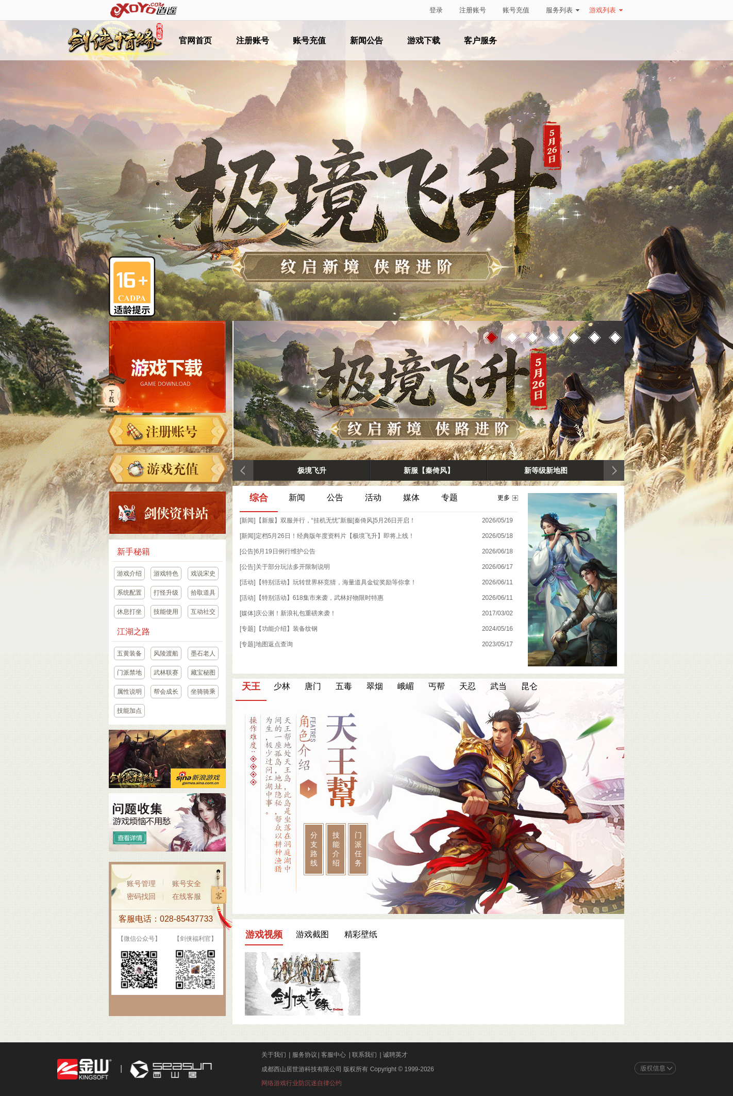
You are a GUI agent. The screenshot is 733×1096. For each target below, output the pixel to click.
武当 (498, 686)
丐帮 (436, 686)
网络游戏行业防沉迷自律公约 (301, 1083)
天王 (251, 687)
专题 (449, 497)
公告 (335, 497)
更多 (507, 497)
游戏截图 (312, 934)
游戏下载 (423, 40)
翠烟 (374, 686)
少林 (282, 686)
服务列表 (562, 10)
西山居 (169, 1069)
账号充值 (516, 10)
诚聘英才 (395, 1054)
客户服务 (480, 40)
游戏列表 (606, 10)
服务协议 (304, 1054)
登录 (436, 10)
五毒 (344, 686)
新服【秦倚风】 (429, 470)
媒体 (411, 497)
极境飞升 (311, 470)
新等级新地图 (546, 470)
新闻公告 (366, 40)
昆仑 (529, 686)
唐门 (313, 686)
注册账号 (472, 10)
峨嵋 (405, 686)
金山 (84, 1069)
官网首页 (195, 40)
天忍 (467, 686)
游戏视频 (263, 934)
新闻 (297, 497)
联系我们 (364, 1054)
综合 (258, 498)
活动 (373, 497)
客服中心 (333, 1054)
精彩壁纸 (360, 934)
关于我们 (273, 1054)
